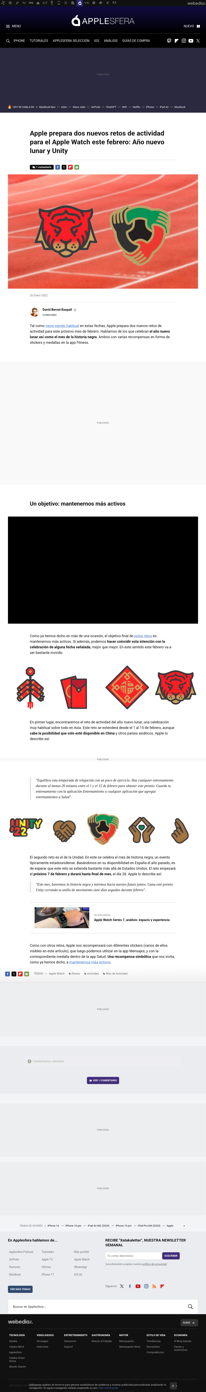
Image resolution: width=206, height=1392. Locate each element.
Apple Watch (57, 973)
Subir (186, 1322)
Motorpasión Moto (129, 1346)
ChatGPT (111, 106)
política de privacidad (154, 1264)
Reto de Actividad (116, 973)
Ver (105, 1080)
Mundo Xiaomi (17, 1366)
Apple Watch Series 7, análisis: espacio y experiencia (132, 920)
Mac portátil (81, 1251)
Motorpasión (126, 1341)
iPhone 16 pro (73, 1225)
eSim (64, 106)
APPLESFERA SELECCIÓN (71, 41)
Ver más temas (20, 1289)
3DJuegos (42, 1341)
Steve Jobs (79, 106)
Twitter (198, 40)
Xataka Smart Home (17, 1359)
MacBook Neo (47, 106)
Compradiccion (155, 1352)
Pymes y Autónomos (181, 1348)
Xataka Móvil (16, 1346)
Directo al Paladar (102, 1341)
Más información (108, 1387)
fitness (76, 973)
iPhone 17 (48, 1274)
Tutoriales (48, 1251)
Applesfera (103, 20)
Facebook (57, 167)
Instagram (183, 40)
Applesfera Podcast (21, 1251)
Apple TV (47, 1259)
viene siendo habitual (62, 326)
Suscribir (171, 1255)
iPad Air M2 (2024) (99, 1225)
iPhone (150, 106)
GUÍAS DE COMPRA (136, 41)
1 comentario (43, 167)
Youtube (191, 40)
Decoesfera (153, 1346)
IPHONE (19, 41)
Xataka (13, 1341)
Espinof (68, 1346)
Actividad (93, 973)
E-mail (76, 167)
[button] (59, 309)
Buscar (190, 1306)
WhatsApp (80, 1267)
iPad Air (164, 106)
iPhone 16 (54, 1225)
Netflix (136, 106)
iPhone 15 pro (124, 1225)
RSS (154, 1286)
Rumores (14, 1267)
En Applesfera (102, 915)
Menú (16, 26)
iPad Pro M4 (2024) (149, 1225)
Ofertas (46, 1267)
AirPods (95, 106)
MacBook (179, 106)
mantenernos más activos (90, 962)
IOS (96, 41)
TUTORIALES (39, 41)
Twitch (169, 40)
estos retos (143, 636)
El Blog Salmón (182, 1341)
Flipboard (176, 40)
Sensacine (70, 1341)
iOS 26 (78, 1274)
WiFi (124, 106)
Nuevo (189, 26)
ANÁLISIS (111, 41)
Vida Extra (42, 1346)
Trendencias (154, 1341)
